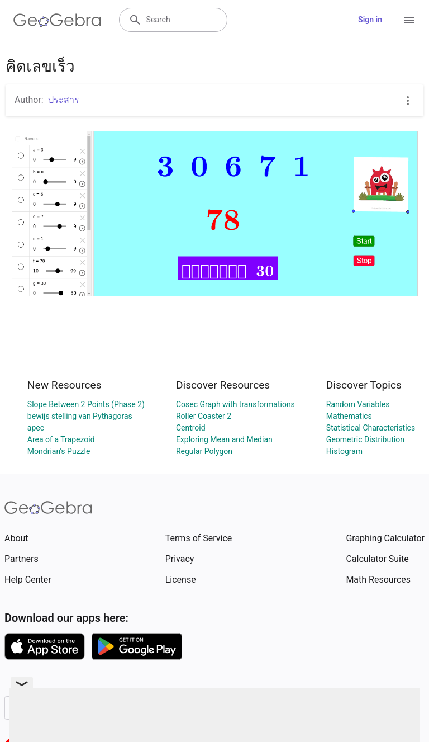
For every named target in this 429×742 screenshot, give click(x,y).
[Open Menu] (409, 20)
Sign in (370, 19)
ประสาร (63, 99)
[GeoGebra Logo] (57, 20)
